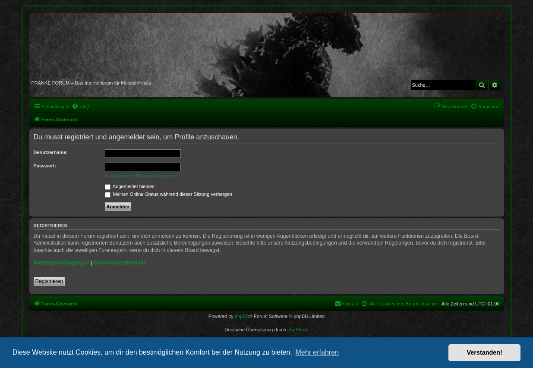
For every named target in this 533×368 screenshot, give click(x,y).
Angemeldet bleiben (130, 186)
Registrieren (49, 281)
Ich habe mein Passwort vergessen (142, 175)
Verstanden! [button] (484, 352)
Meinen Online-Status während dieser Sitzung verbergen (168, 194)
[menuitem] (80, 106)
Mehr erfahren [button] (317, 352)
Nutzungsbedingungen (62, 263)
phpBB (242, 316)
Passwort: (45, 165)
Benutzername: (51, 152)
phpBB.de (297, 329)
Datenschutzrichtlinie (120, 263)
